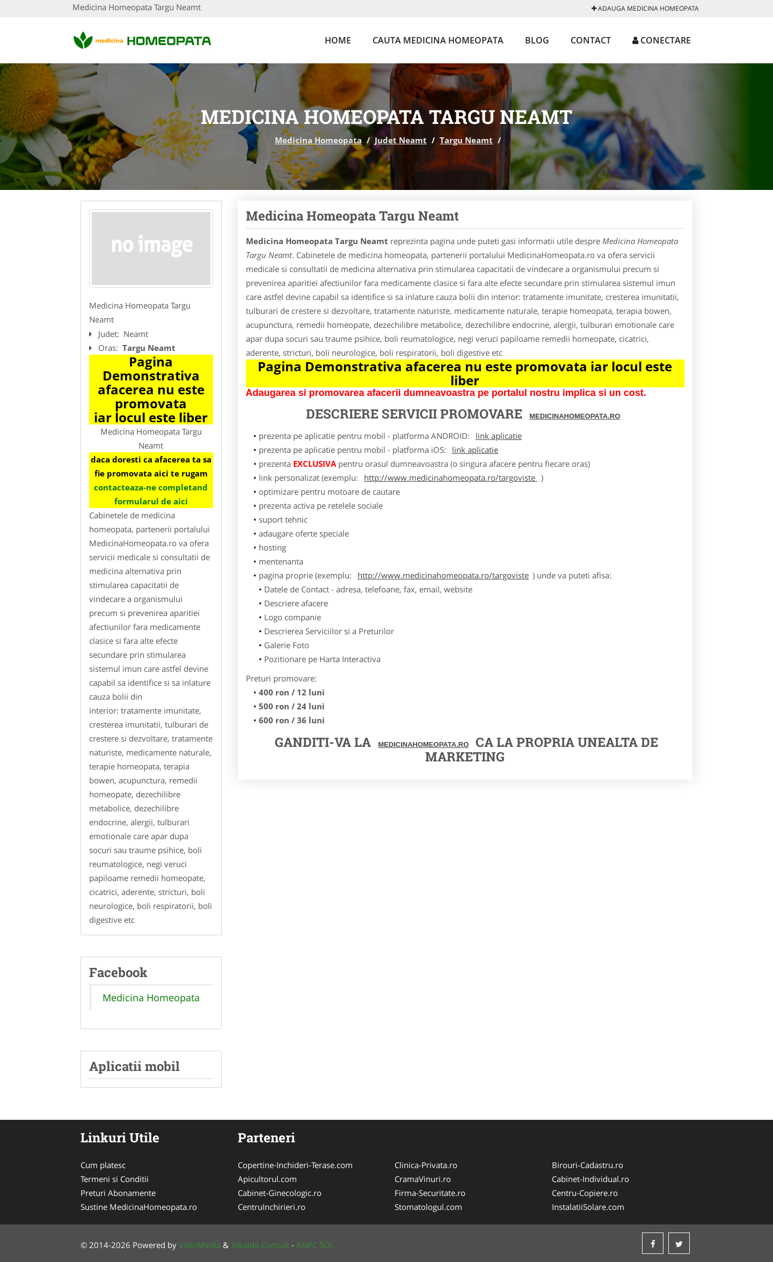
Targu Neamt (466, 140)
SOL (326, 1244)
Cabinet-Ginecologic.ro (280, 1192)
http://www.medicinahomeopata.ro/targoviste (450, 477)
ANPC (306, 1244)
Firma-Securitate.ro (430, 1192)
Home (338, 40)
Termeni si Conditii (115, 1178)
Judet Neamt (401, 140)
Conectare (661, 40)
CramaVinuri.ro (423, 1178)
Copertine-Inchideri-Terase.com (295, 1165)
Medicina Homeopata (318, 140)
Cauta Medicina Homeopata (438, 40)
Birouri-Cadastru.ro (587, 1165)
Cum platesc (103, 1165)
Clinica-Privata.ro (426, 1165)
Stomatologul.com (428, 1206)
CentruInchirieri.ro (271, 1206)
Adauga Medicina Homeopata (645, 8)
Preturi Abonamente (118, 1192)
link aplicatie (499, 435)
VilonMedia (200, 1244)
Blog (537, 40)
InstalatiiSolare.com (588, 1206)
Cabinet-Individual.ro (590, 1178)
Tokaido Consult (260, 1244)
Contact (591, 40)
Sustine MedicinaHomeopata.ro (139, 1206)
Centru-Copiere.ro (585, 1192)
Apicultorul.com (267, 1178)
